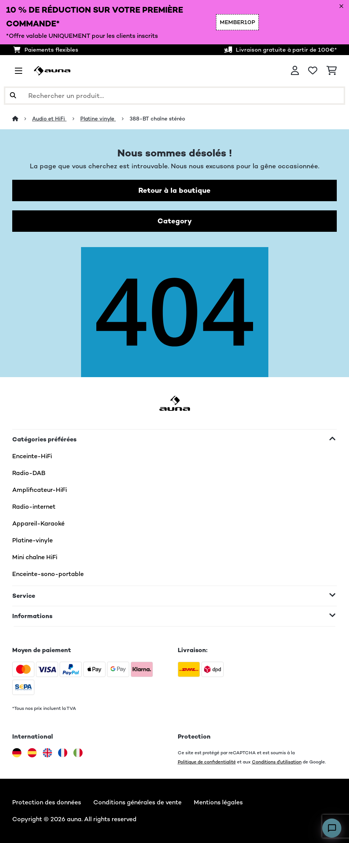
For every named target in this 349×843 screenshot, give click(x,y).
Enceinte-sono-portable (48, 574)
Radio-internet (33, 507)
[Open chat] (331, 828)
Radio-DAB (28, 473)
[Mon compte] (295, 71)
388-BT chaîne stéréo (157, 118)
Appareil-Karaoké (38, 523)
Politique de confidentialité (207, 762)
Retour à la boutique (174, 190)
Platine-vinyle (32, 540)
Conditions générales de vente (137, 802)
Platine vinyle (98, 118)
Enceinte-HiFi (32, 456)
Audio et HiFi (49, 118)
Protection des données (46, 802)
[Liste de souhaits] (312, 71)
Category (174, 220)
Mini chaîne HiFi (34, 557)
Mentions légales (218, 802)
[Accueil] (22, 118)
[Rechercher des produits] (174, 95)
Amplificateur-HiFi (39, 490)
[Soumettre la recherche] (13, 95)
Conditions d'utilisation (277, 762)
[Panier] (331, 71)
